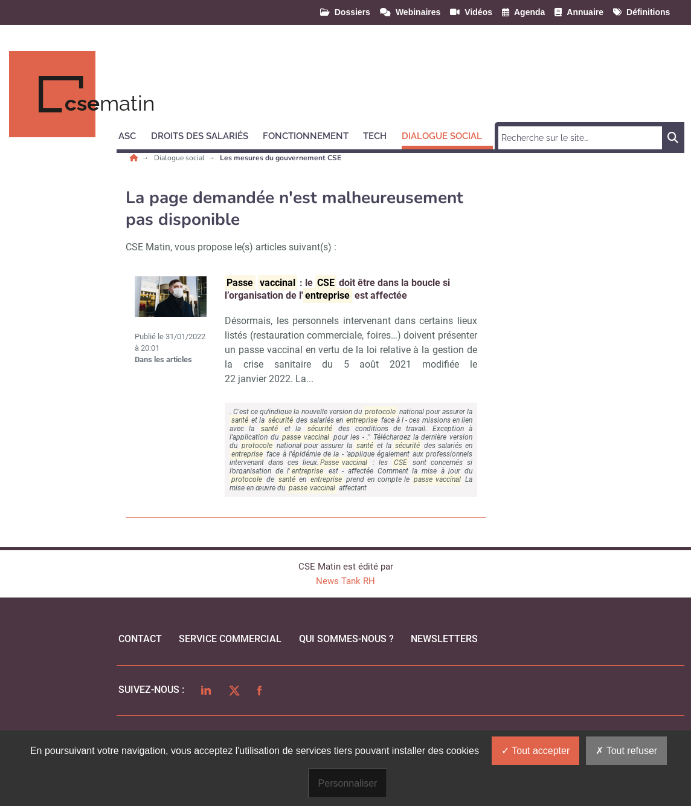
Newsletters (444, 639)
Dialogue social (180, 158)
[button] (132, 134)
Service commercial (230, 639)
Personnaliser (348, 783)
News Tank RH (345, 581)
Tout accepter (535, 751)
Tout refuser (626, 751)
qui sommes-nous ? (346, 639)
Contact (140, 639)
